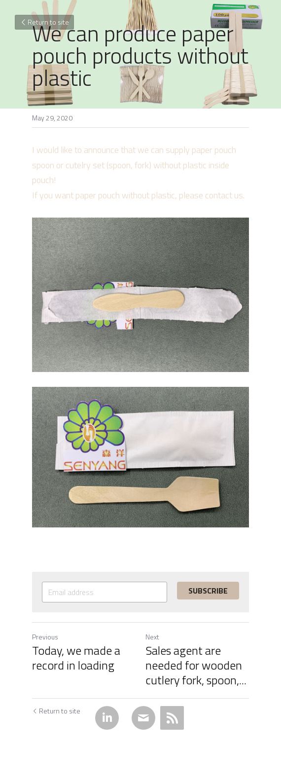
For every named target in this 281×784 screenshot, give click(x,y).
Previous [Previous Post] (45, 637)
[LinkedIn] (107, 718)
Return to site (44, 22)
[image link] (140, 295)
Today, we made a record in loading (76, 657)
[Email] (143, 718)
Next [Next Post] (152, 637)
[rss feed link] (172, 718)
